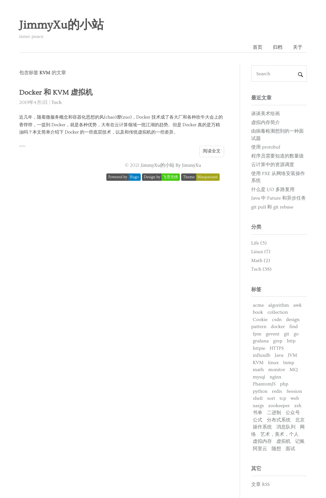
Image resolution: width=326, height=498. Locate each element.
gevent (273, 334)
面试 (290, 448)
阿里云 (260, 448)
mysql (259, 377)
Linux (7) (260, 251)
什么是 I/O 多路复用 (272, 189)
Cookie (260, 319)
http (291, 341)
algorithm (278, 305)
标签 (256, 289)
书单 (257, 412)
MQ (293, 369)
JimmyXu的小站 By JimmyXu (171, 165)
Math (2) (260, 260)
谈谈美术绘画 (265, 113)
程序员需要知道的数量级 (277, 156)
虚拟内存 (262, 441)
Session (294, 391)
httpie (259, 348)
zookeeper (279, 405)
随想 (276, 448)
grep (277, 341)
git (286, 334)
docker (278, 326)
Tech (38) (261, 269)
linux (273, 362)
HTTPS (277, 348)
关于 (297, 47)
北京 (300, 420)
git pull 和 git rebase (272, 207)
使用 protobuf (265, 147)
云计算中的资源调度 (272, 164)
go (296, 334)
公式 (257, 420)
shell (258, 398)
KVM (258, 362)
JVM (292, 355)
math (258, 369)
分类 (256, 227)
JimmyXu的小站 (61, 25)
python (260, 391)
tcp (283, 398)
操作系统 (262, 427)
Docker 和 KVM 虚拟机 (56, 93)
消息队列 (285, 427)
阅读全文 (212, 151)
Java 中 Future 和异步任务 (278, 198)
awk (297, 305)
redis (277, 391)
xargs (258, 405)
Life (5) (259, 243)
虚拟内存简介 (265, 122)
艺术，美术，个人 (279, 434)
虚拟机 (283, 441)
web (295, 398)
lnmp (288, 362)
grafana (261, 341)
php (284, 384)
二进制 (274, 412)
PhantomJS (264, 384)
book (258, 312)
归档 (277, 47)
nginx (275, 377)
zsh (297, 405)
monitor (276, 369)
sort (271, 398)
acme (258, 305)
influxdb (261, 355)
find (293, 326)
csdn (276, 319)
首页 (257, 47)
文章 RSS (260, 484)
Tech (56, 102)
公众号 (293, 412)
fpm (257, 334)
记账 (300, 441)
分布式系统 (279, 420)
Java (279, 355)
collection (277, 312)
